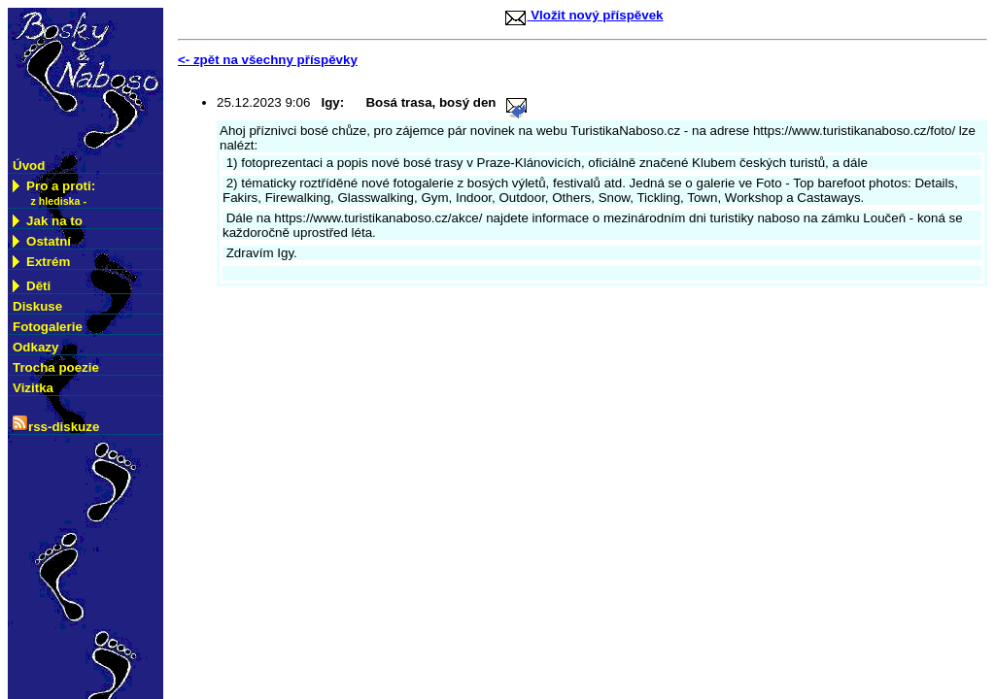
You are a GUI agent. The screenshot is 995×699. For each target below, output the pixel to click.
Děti (49, 284)
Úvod (29, 165)
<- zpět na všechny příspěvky (268, 59)
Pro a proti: (54, 193)
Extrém (41, 261)
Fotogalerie (48, 326)
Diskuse (37, 306)
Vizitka (33, 388)
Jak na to (48, 221)
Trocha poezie (56, 367)
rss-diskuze (56, 425)
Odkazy (35, 347)
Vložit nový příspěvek (583, 15)
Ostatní (42, 241)
